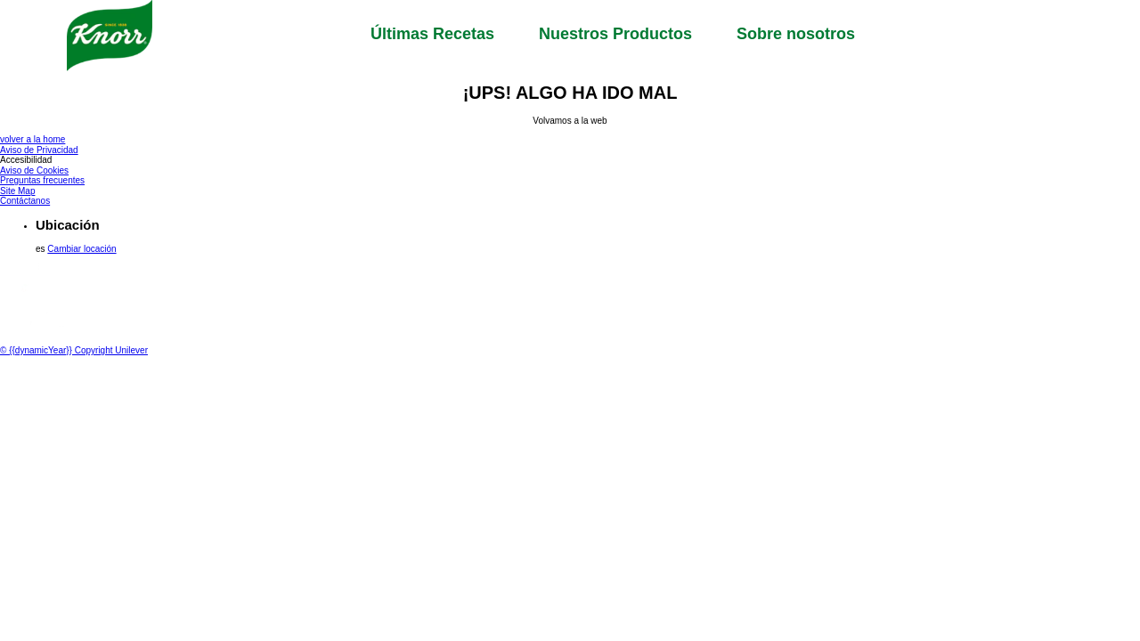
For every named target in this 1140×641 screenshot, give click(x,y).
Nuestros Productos (615, 34)
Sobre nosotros (796, 34)
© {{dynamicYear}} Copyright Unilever (74, 350)
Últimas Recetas (432, 34)
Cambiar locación (81, 249)
